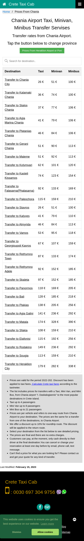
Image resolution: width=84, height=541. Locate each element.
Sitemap (65, 532)
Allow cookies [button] (45, 532)
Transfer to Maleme (17, 156)
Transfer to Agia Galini (19, 313)
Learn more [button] (47, 523)
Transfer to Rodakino (18, 347)
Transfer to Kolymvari (18, 165)
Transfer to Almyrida (17, 224)
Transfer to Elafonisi (17, 338)
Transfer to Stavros (17, 207)
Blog (63, 526)
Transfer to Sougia (16, 355)
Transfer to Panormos (19, 288)
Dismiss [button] (16, 532)
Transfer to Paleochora (19, 199)
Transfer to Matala (16, 322)
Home (6, 11)
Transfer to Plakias (17, 305)
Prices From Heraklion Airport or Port (42, 50)
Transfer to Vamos (16, 232)
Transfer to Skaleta (17, 279)
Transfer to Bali (14, 296)
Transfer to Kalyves (17, 216)
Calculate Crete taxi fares (45, 384)
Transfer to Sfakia (16, 330)
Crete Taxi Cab (18, 4)
